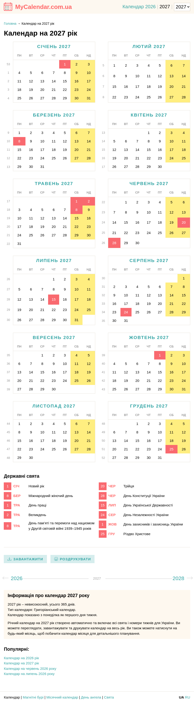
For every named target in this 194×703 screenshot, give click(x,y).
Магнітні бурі (33, 697)
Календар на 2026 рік (21, 658)
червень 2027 (148, 183)
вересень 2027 (54, 337)
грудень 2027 (149, 406)
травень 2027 (54, 183)
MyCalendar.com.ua (43, 7)
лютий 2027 (148, 46)
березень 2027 (54, 115)
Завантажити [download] (28, 559)
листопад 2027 (54, 406)
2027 (165, 6)
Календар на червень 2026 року (30, 669)
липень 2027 (54, 260)
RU (187, 697)
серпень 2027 (149, 260)
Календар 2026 (139, 6)
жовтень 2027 (149, 337)
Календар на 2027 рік (21, 663)
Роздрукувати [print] (75, 559)
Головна (10, 23)
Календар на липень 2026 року (29, 674)
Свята (109, 697)
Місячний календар (62, 697)
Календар (12, 697)
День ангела (91, 697)
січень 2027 (54, 46)
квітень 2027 (149, 115)
